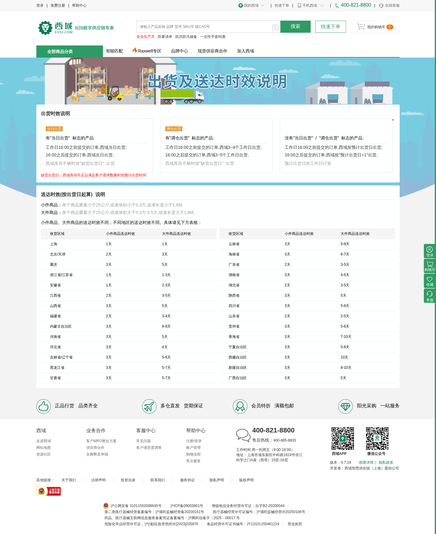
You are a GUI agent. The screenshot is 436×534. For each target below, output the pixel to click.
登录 (40, 5)
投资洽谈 (128, 480)
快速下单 (282, 5)
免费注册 (58, 5)
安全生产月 (146, 37)
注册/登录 (194, 441)
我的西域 (251, 5)
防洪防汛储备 (186, 37)
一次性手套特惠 (213, 37)
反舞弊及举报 (97, 454)
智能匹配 (114, 50)
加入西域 (245, 50)
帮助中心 (79, 5)
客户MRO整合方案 (101, 441)
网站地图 (43, 448)
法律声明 (98, 480)
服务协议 (187, 480)
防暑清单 (165, 37)
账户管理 (193, 448)
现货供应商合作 (212, 50)
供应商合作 (95, 448)
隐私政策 (386, 462)
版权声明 (246, 480)
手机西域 (309, 5)
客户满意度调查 (149, 448)
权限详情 (366, 462)
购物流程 (193, 454)
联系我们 (157, 480)
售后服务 (193, 461)
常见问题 (143, 441)
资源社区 (43, 454)
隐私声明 (217, 480)
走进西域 (43, 441)
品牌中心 (179, 50)
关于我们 (68, 480)
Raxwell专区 (149, 50)
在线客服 (389, 6)
